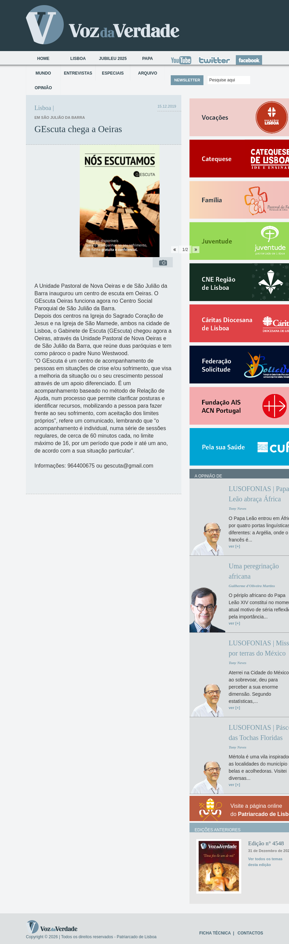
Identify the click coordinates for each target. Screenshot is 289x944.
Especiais (113, 73)
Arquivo (147, 73)
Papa (147, 58)
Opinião (43, 87)
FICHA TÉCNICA (215, 933)
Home (43, 58)
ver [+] (234, 546)
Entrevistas (78, 73)
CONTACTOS (250, 933)
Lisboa (78, 58)
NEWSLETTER (187, 80)
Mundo (43, 73)
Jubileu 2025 (112, 58)
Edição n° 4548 (266, 843)
